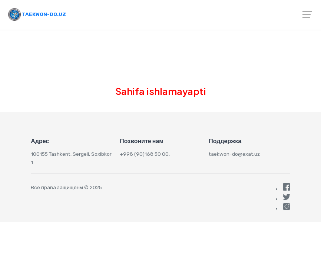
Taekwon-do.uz (37, 14)
